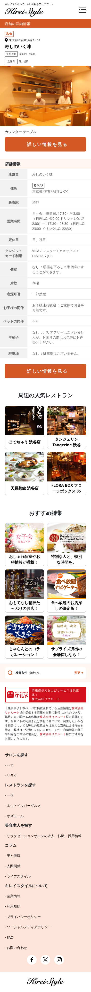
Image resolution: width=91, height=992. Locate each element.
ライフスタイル (19, 876)
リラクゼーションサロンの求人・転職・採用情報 (44, 836)
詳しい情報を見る (47, 144)
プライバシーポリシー (24, 916)
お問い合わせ (17, 947)
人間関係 (13, 866)
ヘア (10, 765)
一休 (10, 795)
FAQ (10, 937)
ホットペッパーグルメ (24, 805)
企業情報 (13, 896)
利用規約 (13, 906)
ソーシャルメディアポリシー (29, 927)
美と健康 (13, 855)
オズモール (15, 816)
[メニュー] (79, 9)
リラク (12, 775)
